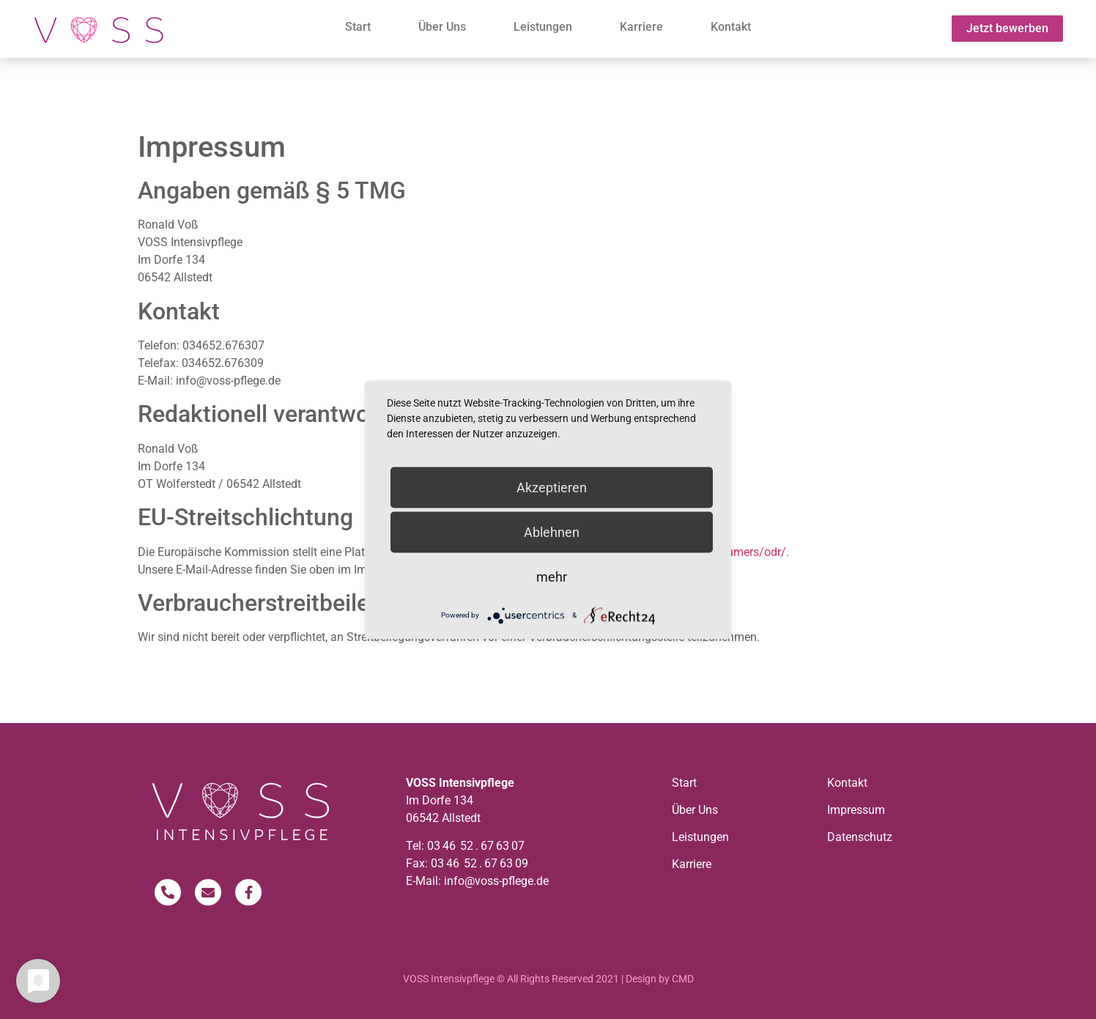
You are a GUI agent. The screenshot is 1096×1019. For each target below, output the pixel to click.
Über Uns (442, 27)
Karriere (641, 27)
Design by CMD (660, 979)
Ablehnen (552, 531)
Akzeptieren (551, 486)
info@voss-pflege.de (496, 881)
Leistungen (543, 27)
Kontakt (731, 27)
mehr (551, 576)
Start (358, 27)
